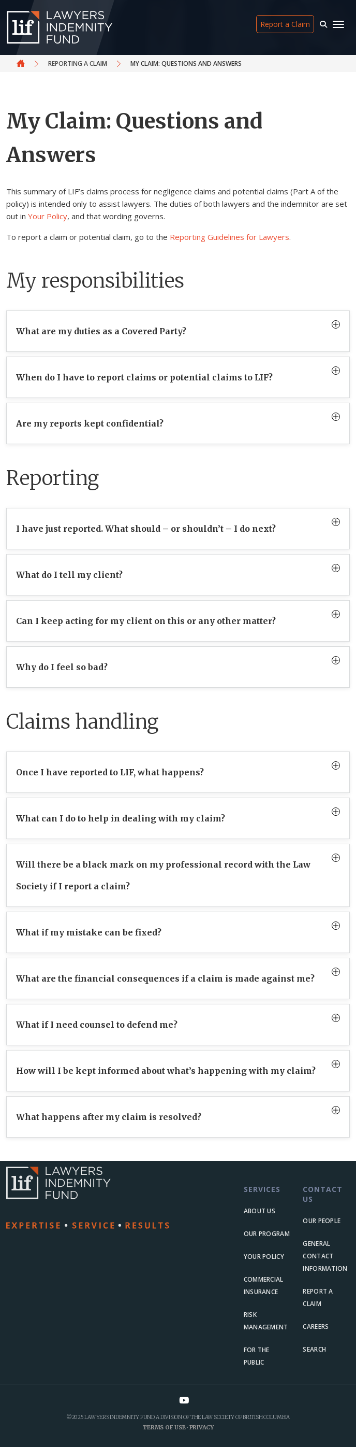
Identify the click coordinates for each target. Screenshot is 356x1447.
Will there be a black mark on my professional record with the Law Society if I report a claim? (163, 875)
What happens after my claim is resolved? (108, 1117)
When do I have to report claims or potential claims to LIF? (144, 377)
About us (259, 1211)
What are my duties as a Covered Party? (101, 331)
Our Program (267, 1233)
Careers (316, 1326)
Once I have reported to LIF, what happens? (110, 772)
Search (314, 1349)
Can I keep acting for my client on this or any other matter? (146, 621)
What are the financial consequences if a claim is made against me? (165, 978)
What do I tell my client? (69, 575)
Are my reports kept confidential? (90, 423)
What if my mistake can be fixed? (88, 932)
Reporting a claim (77, 63)
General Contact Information (325, 1256)
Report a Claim (285, 24)
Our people (321, 1220)
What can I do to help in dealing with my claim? (120, 818)
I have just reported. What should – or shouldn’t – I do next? (146, 528)
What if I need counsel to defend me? (96, 1024)
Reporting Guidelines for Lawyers (229, 237)
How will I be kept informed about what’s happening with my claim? (166, 1071)
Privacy (201, 1427)
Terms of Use (163, 1427)
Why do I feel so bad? (62, 667)
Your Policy (47, 216)
